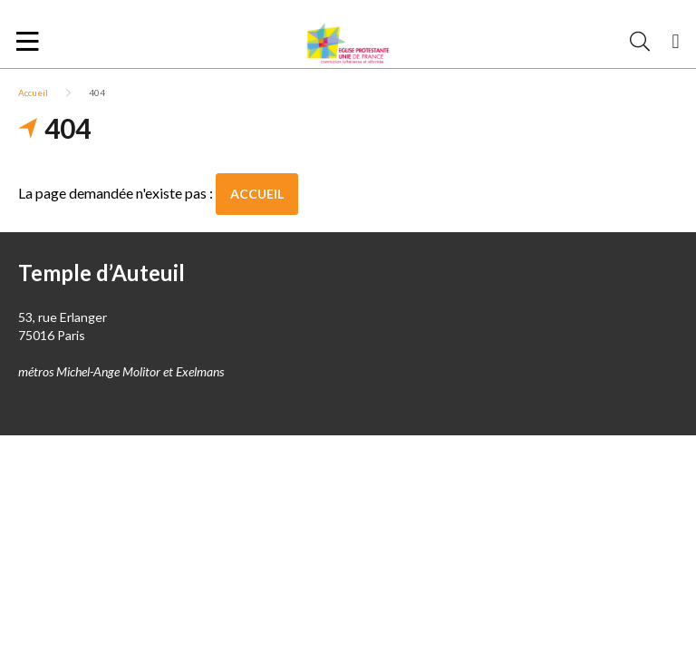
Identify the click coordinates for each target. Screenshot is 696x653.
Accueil (33, 92)
